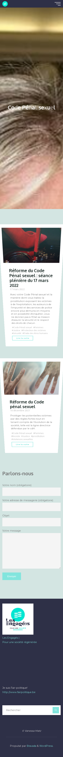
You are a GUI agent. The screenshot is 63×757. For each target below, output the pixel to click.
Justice (16, 330)
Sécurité (17, 333)
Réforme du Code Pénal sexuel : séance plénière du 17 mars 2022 (31, 278)
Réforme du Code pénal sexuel (27, 404)
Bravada (31, 745)
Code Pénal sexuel (23, 327)
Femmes (39, 327)
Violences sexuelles (23, 439)
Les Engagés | (10, 637)
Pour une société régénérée (19, 642)
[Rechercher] (56, 710)
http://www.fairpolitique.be (18, 692)
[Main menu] (58, 4)
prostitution (39, 436)
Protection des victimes (34, 330)
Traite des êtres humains (36, 333)
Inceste (16, 436)
